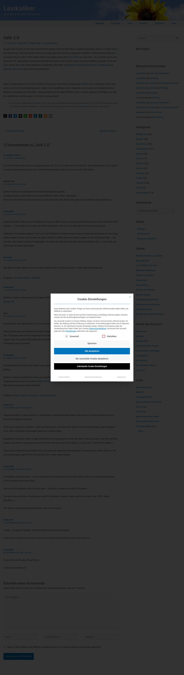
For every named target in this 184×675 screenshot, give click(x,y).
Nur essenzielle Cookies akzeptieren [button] (92, 359)
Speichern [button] (91, 343)
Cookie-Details (64, 377)
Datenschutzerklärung (97, 329)
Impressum (121, 377)
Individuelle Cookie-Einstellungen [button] (92, 366)
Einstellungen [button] (71, 331)
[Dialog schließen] (130, 297)
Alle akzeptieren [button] (92, 351)
